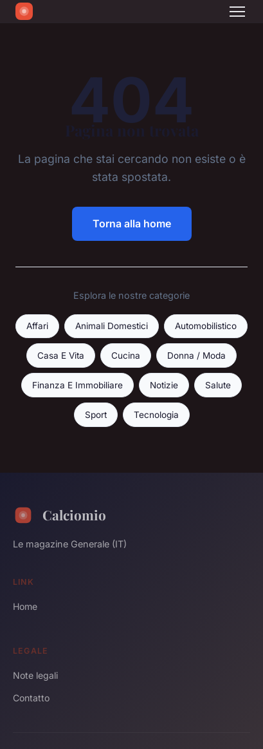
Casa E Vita (60, 355)
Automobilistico (206, 326)
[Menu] (237, 11)
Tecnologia (156, 415)
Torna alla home (132, 223)
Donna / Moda (196, 355)
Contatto (31, 697)
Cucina (125, 355)
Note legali (35, 675)
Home (25, 606)
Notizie (164, 385)
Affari (37, 326)
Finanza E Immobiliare (77, 385)
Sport (96, 415)
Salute (218, 385)
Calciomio (59, 515)
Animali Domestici (111, 326)
